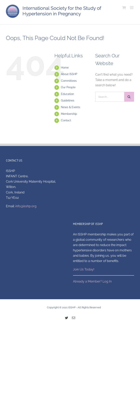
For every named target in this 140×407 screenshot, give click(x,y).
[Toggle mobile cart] (124, 8)
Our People (68, 87)
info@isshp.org (25, 206)
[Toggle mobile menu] (132, 8)
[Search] (129, 97)
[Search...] (109, 97)
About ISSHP (69, 74)
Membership (69, 113)
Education (67, 94)
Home (65, 67)
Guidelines (67, 100)
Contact (66, 120)
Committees (69, 80)
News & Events (70, 107)
